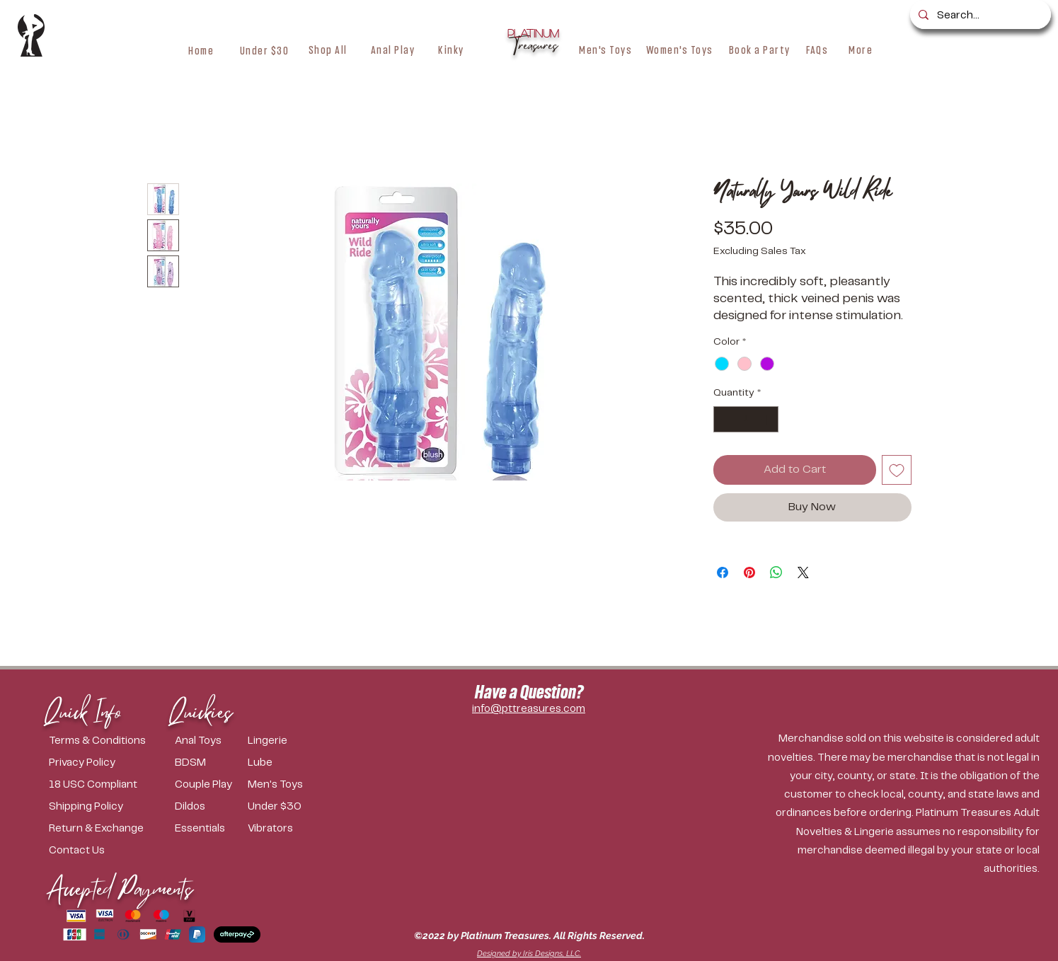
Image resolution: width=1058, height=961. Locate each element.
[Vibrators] (288, 829)
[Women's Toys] (680, 50)
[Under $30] (264, 50)
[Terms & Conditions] (104, 741)
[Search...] (979, 15)
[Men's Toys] (606, 50)
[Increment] (767, 419)
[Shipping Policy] (104, 807)
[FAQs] (817, 50)
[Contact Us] (104, 851)
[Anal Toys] (211, 741)
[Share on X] (803, 572)
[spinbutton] (746, 419)
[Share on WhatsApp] (776, 572)
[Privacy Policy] (104, 763)
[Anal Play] (393, 50)
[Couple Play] (211, 785)
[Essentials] (208, 829)
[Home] (201, 50)
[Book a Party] (760, 50)
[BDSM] (208, 763)
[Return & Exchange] (104, 829)
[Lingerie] (278, 741)
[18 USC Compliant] (104, 785)
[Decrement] (724, 419)
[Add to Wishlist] (897, 470)
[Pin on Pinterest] (749, 572)
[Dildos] (205, 807)
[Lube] (281, 763)
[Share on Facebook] (722, 572)
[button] (328, 50)
